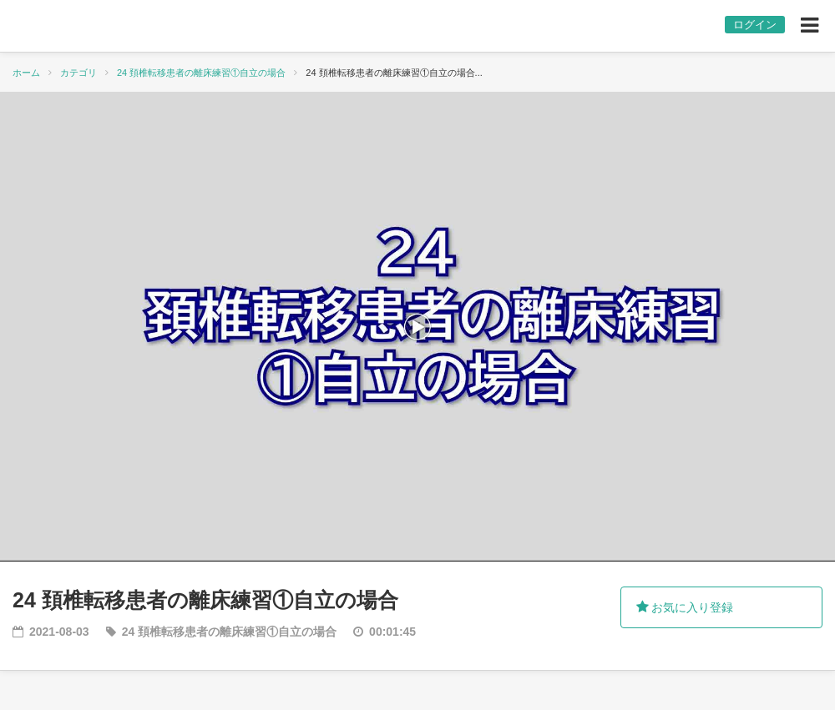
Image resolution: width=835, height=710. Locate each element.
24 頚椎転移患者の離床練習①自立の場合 (201, 73)
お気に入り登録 (685, 607)
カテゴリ (78, 73)
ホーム (26, 73)
